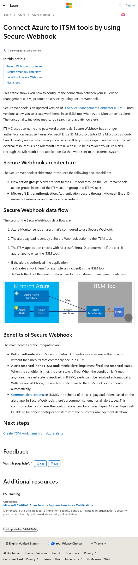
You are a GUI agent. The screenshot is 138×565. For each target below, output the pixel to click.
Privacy (88, 553)
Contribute (72, 553)
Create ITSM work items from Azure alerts (33, 433)
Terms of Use (51, 559)
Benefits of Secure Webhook (24, 77)
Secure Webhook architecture (25, 66)
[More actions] (131, 15)
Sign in (130, 5)
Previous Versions (36, 553)
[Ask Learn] (123, 15)
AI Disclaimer (11, 553)
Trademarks (72, 559)
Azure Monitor (41, 15)
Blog (55, 553)
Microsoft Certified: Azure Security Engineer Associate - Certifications (48, 505)
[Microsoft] (69, 5)
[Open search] (120, 5)
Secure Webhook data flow (24, 72)
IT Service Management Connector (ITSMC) (95, 107)
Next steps (13, 82)
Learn (7, 15)
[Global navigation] (4, 5)
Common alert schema (27, 394)
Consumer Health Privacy (19, 559)
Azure (21, 15)
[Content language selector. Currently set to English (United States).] (22, 543)
